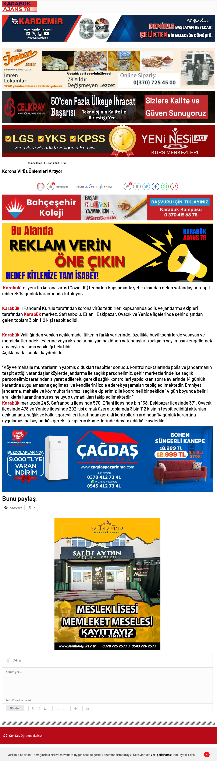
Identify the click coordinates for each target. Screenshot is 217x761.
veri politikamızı (161, 755)
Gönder (15, 708)
